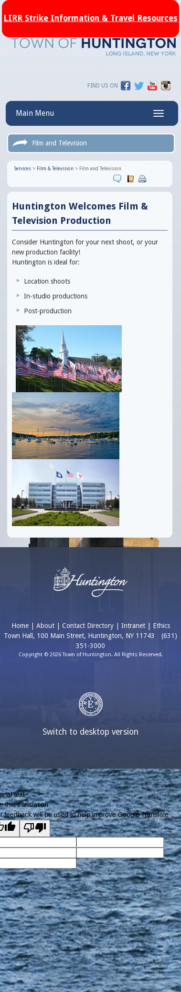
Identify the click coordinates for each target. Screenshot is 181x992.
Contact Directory (88, 625)
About (45, 625)
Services (22, 168)
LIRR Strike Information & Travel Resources (90, 18)
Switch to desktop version (90, 732)
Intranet (133, 625)
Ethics (161, 625)
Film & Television (55, 168)
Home (20, 625)
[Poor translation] (35, 828)
